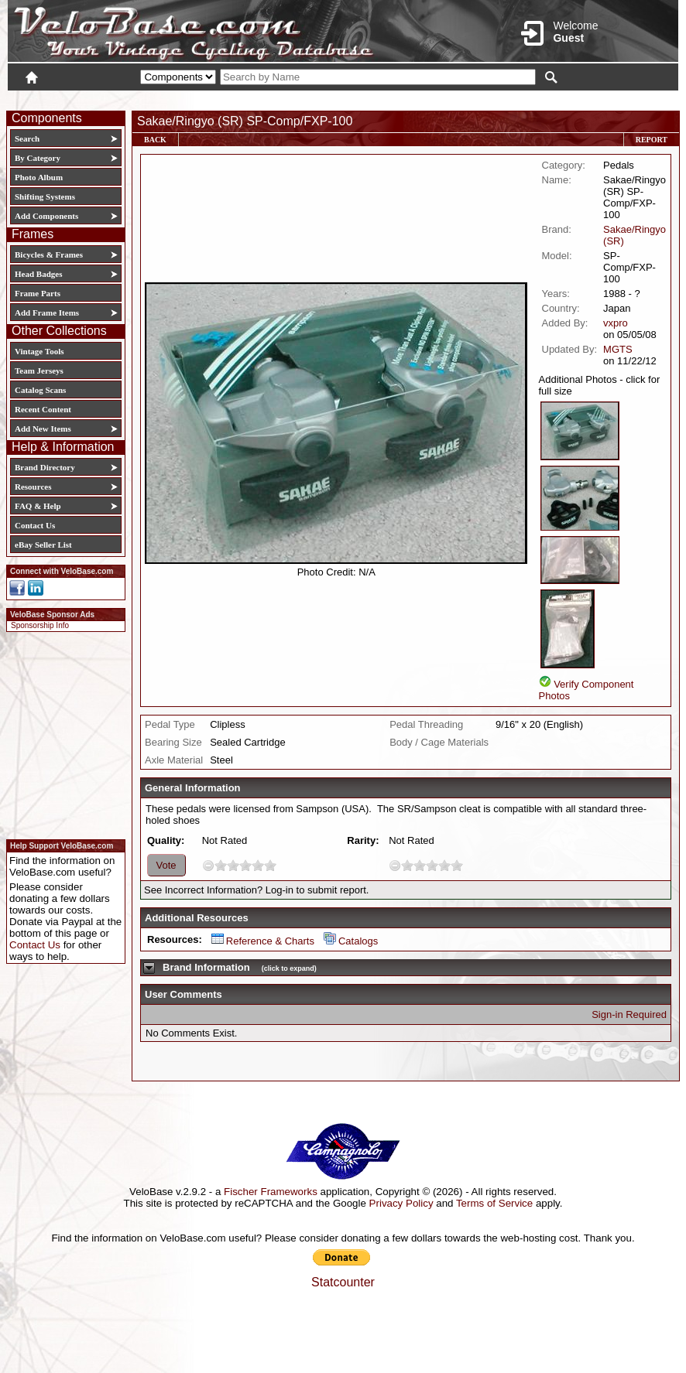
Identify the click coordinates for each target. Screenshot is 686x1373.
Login (540, 98)
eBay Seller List (43, 544)
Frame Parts (37, 293)
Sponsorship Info (40, 625)
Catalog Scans (40, 389)
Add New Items (43, 428)
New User (591, 98)
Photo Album (39, 177)
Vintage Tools (39, 351)
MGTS (618, 349)
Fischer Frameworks (270, 1191)
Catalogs (351, 941)
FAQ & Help (38, 506)
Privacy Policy (401, 1203)
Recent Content (43, 409)
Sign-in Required (629, 1014)
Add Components (46, 215)
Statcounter (343, 1282)
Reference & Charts (262, 941)
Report (651, 139)
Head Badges (38, 273)
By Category (37, 157)
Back (155, 139)
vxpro (615, 323)
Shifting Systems (45, 196)
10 (270, 865)
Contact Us (35, 525)
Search (27, 138)
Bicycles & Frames (50, 254)
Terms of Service (494, 1203)
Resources (33, 486)
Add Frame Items (47, 312)
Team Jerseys (39, 370)
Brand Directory (45, 467)
